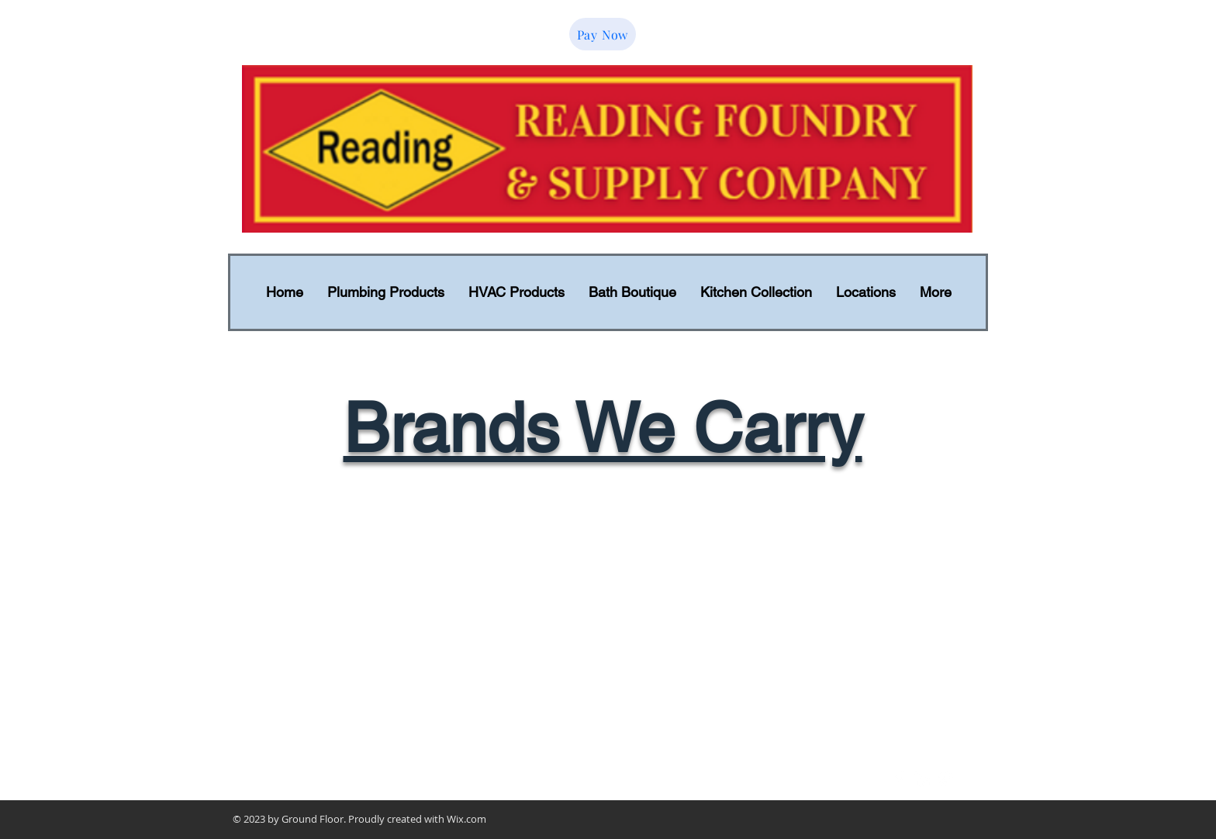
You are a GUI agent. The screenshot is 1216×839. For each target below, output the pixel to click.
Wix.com (466, 819)
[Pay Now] (602, 34)
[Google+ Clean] (945, 779)
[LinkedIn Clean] (922, 779)
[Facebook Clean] (899, 779)
